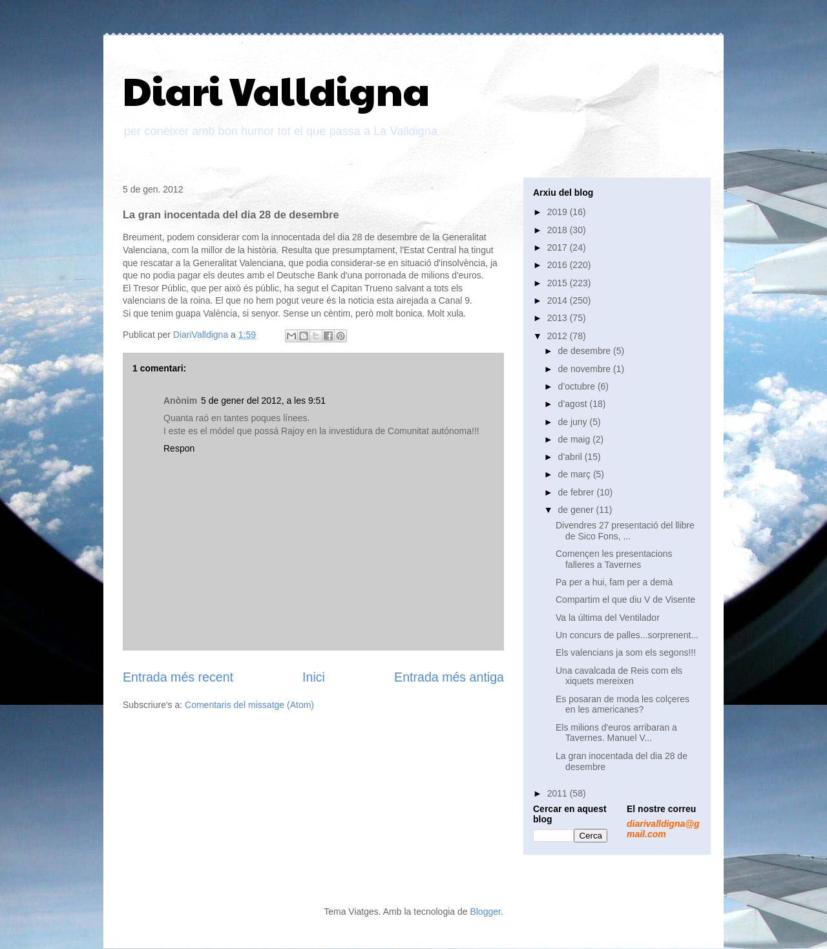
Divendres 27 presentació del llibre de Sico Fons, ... (625, 530)
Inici (313, 677)
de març (575, 474)
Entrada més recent (178, 677)
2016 (558, 265)
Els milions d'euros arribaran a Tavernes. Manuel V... (616, 733)
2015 (558, 283)
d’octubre (577, 386)
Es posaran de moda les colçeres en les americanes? (622, 704)
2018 (558, 230)
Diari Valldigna (276, 90)
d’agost (573, 404)
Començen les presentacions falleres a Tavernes (614, 559)
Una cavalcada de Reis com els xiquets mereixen (619, 676)
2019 (558, 212)
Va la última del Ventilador (608, 617)
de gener (577, 510)
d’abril (571, 457)
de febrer (577, 492)
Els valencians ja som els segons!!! (626, 652)
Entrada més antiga (449, 677)
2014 (558, 300)
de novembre (585, 369)
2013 (558, 318)
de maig (575, 439)
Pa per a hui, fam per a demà (614, 582)
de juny (573, 422)
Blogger (485, 911)
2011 (558, 793)
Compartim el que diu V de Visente (625, 599)
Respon (178, 448)
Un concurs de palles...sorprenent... (627, 635)
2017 (558, 247)
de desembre (585, 351)
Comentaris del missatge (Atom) (249, 705)
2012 (558, 336)
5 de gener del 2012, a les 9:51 (263, 400)
